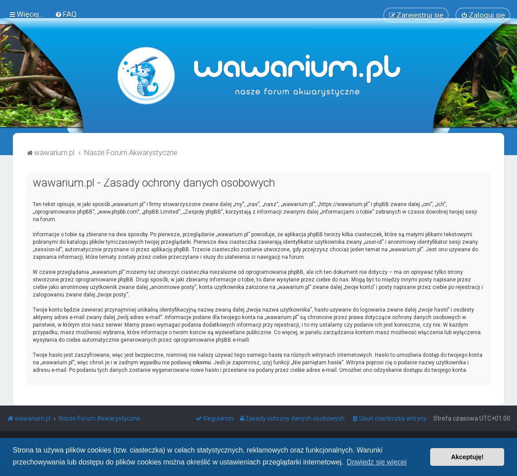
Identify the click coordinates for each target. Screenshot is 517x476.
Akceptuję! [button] (467, 456)
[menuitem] (66, 14)
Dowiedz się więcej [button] (377, 462)
